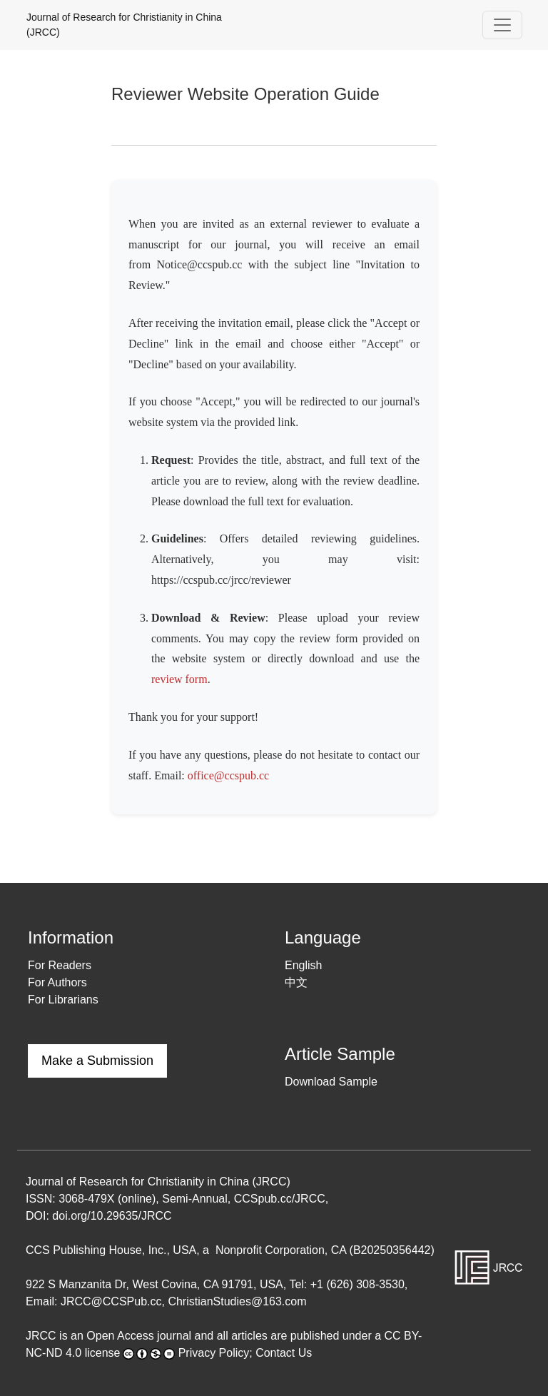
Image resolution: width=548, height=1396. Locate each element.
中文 (296, 982)
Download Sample (331, 1082)
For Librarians (63, 999)
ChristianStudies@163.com (237, 1301)
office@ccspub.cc (228, 775)
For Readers (59, 965)
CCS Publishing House (84, 1250)
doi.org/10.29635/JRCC (111, 1216)
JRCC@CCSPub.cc (111, 1301)
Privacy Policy (214, 1353)
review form (179, 679)
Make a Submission (97, 1060)
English (303, 965)
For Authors (57, 982)
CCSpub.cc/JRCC (279, 1199)
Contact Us (283, 1353)
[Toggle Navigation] (502, 25)
